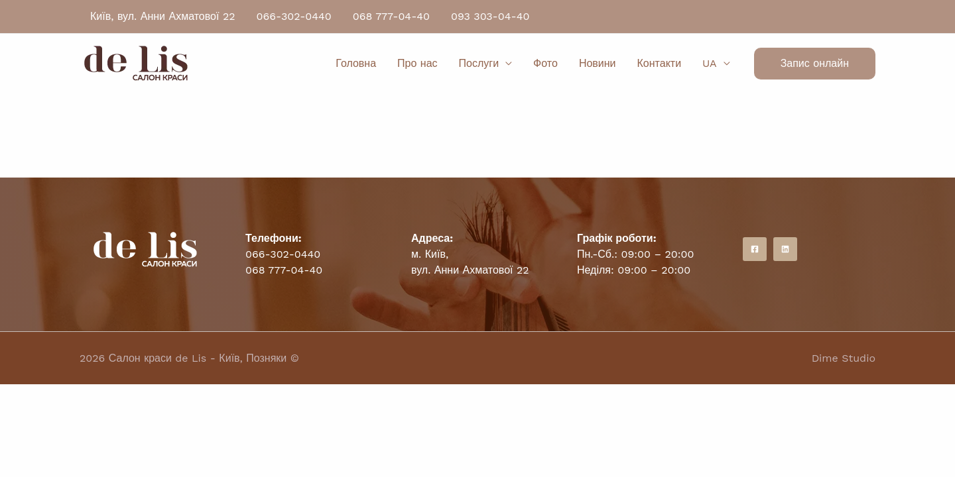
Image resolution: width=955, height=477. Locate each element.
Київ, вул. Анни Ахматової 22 (162, 16)
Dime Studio (843, 358)
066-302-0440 (294, 16)
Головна (356, 63)
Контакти (659, 63)
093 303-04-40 (490, 16)
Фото (545, 63)
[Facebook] (755, 249)
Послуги (479, 63)
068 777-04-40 (391, 16)
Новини (597, 63)
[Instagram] (785, 249)
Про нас (417, 63)
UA (709, 63)
